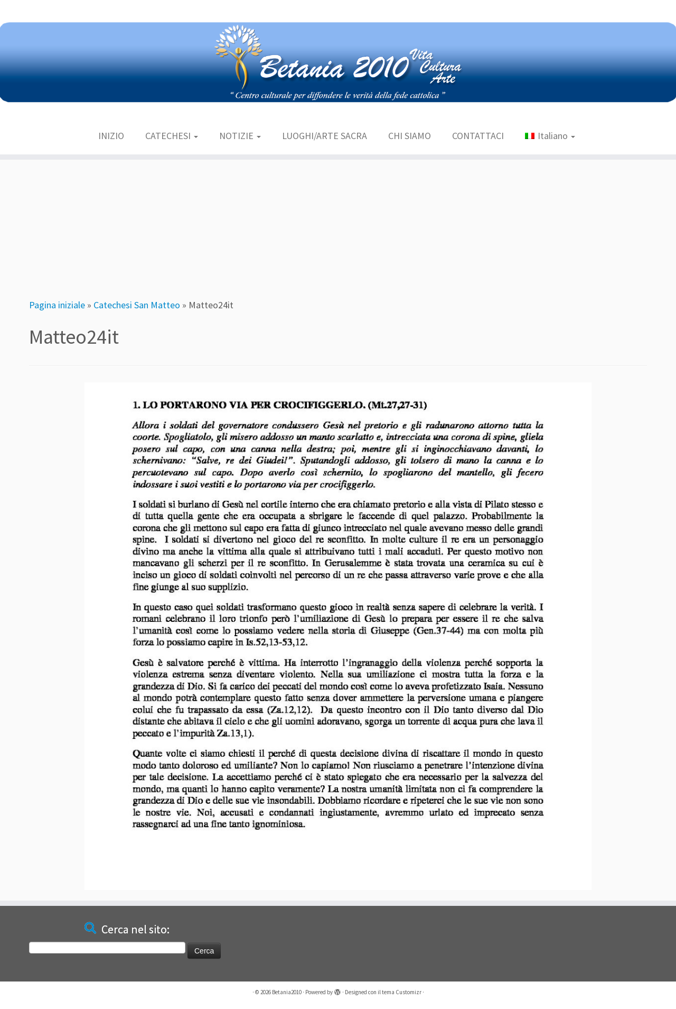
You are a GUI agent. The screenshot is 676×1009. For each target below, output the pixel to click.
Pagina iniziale (57, 305)
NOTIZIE (240, 136)
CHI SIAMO (409, 136)
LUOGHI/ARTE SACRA (324, 136)
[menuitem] (549, 136)
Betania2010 (287, 992)
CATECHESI (171, 136)
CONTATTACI (478, 136)
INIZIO (111, 136)
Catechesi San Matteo (136, 305)
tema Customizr (401, 992)
